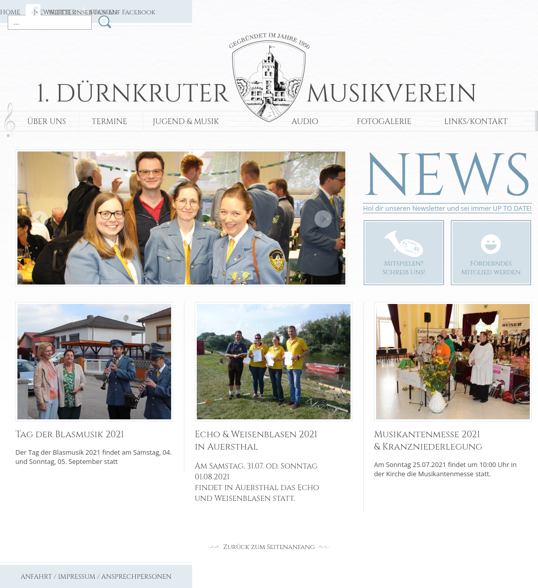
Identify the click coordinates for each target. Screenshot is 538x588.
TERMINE (109, 121)
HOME (10, 12)
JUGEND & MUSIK (186, 121)
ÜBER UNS (46, 121)
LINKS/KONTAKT (476, 121)
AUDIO (305, 121)
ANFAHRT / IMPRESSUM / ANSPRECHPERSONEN (96, 577)
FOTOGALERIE (384, 121)
